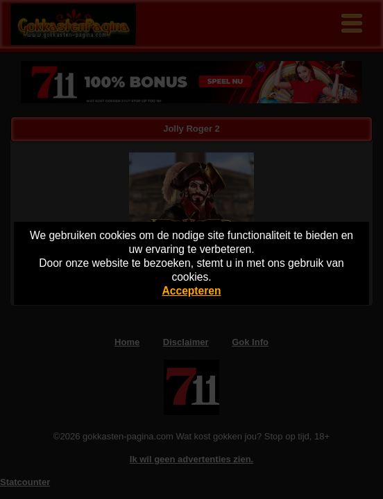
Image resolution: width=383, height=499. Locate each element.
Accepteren (191, 291)
